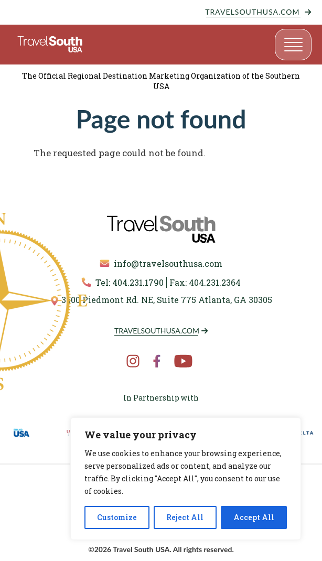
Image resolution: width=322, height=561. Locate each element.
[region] (185, 478)
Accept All (253, 517)
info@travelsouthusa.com (161, 263)
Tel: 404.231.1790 (122, 282)
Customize (117, 517)
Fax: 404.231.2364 (205, 282)
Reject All (184, 517)
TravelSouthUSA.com (253, 11)
